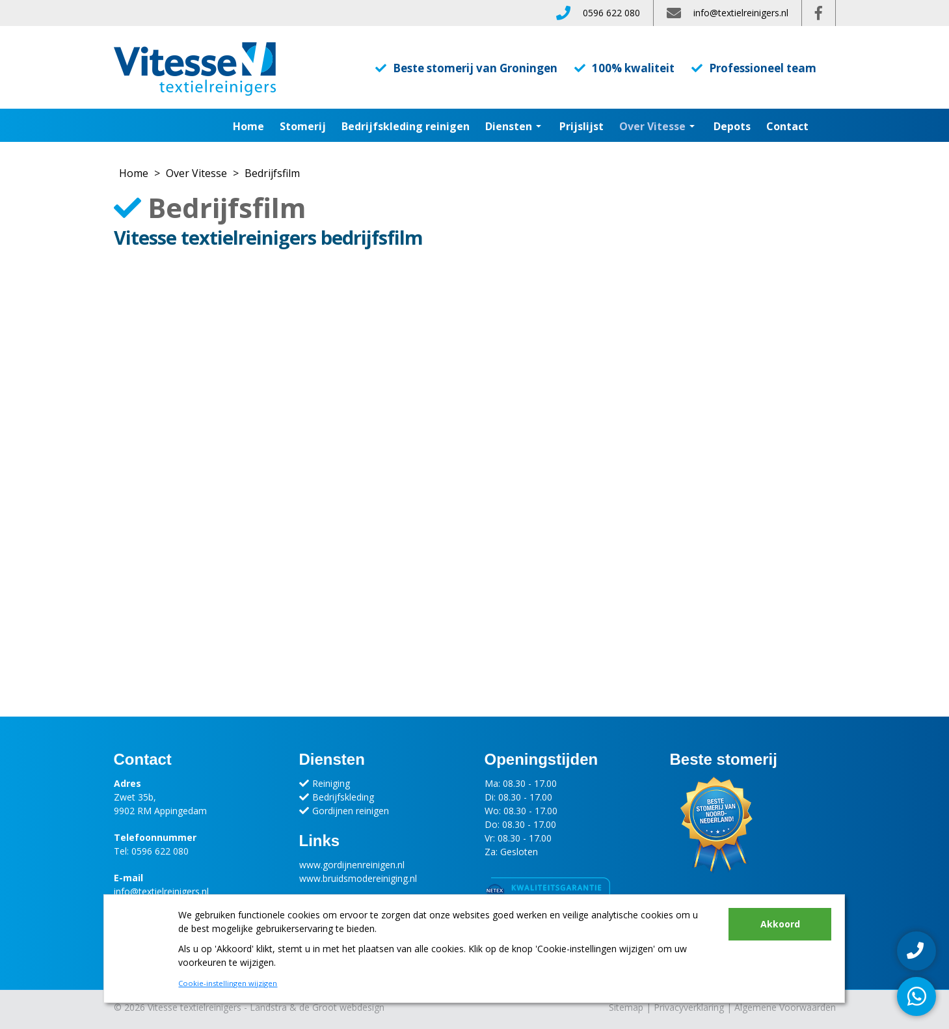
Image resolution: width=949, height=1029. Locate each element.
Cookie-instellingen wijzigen (227, 983)
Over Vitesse (196, 173)
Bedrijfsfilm (272, 173)
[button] (539, 126)
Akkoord (780, 924)
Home (248, 126)
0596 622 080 (611, 13)
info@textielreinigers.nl (740, 13)
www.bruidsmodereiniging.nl (358, 878)
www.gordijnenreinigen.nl (352, 864)
